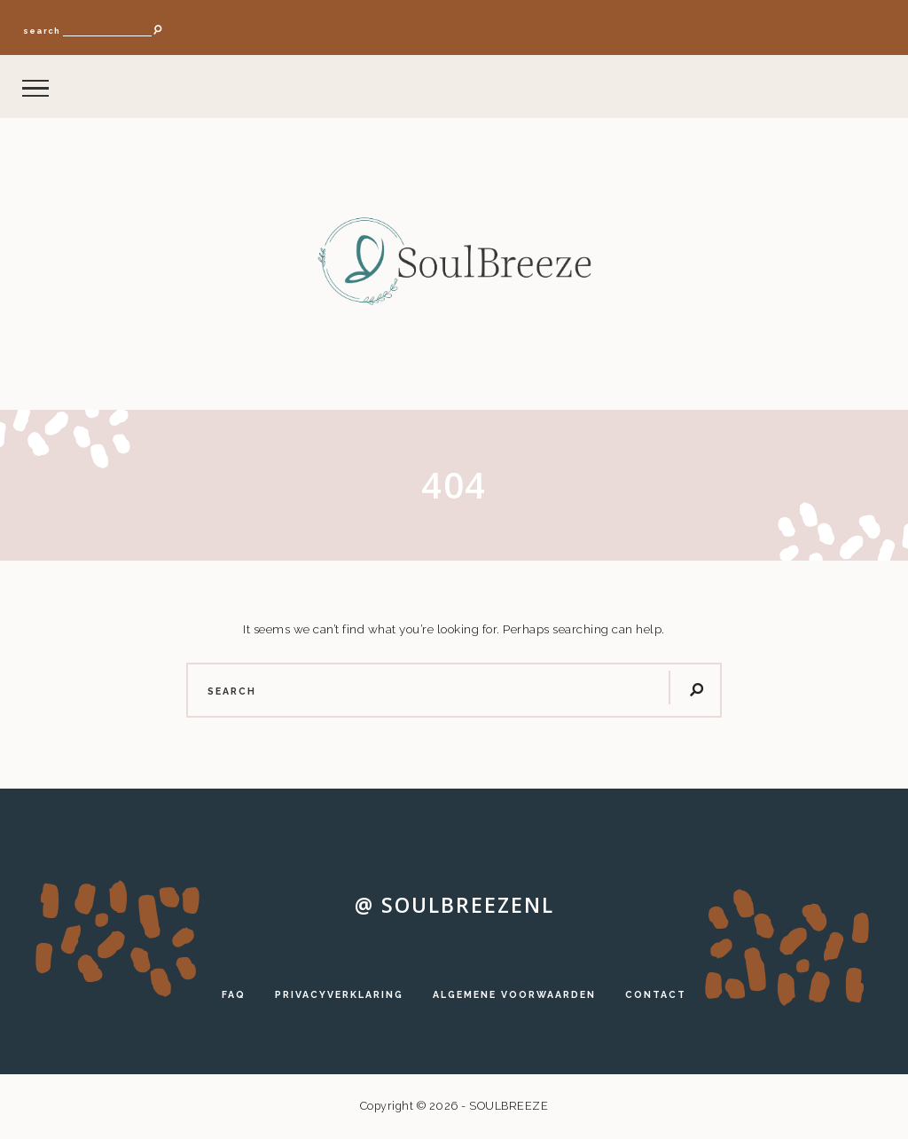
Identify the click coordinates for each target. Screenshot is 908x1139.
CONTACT (655, 994)
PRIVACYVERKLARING (339, 994)
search (41, 31)
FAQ (234, 994)
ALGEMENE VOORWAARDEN (514, 994)
